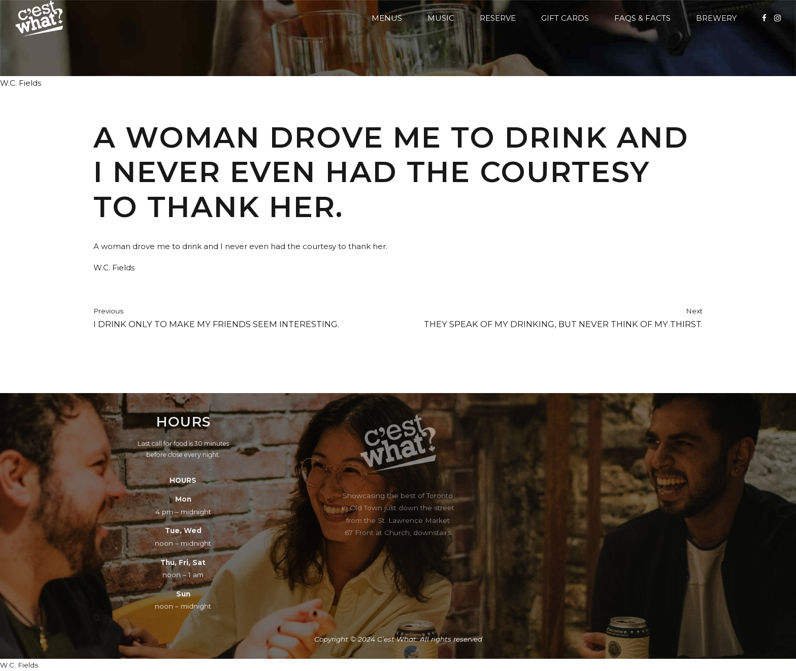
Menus (387, 18)
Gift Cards (565, 18)
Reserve (498, 18)
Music (440, 18)
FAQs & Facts (642, 18)
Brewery (716, 18)
